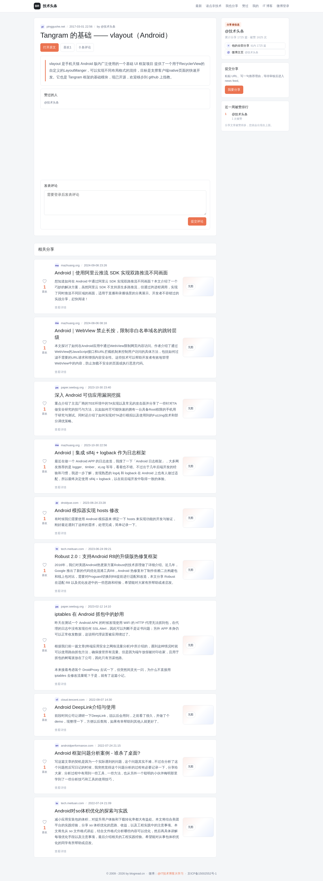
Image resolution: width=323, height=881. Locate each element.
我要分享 (234, 89)
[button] (44, 286)
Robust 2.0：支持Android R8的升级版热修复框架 (106, 556)
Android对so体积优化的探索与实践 (91, 810)
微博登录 (283, 6)
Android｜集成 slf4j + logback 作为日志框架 (100, 452)
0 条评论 (85, 47)
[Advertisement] (125, 144)
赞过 (245, 6)
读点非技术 (214, 6)
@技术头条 (108, 26)
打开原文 (49, 47)
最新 (199, 6)
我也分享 (232, 6)
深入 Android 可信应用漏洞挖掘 (88, 395)
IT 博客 (268, 6)
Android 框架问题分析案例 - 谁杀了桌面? (97, 753)
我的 (255, 6)
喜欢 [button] (67, 47)
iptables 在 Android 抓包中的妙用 (89, 614)
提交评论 (197, 221)
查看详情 (60, 307)
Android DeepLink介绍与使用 (85, 707)
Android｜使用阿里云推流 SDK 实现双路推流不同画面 (111, 272)
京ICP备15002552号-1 (202, 873)
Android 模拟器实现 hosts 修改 (87, 510)
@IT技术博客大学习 (170, 873)
